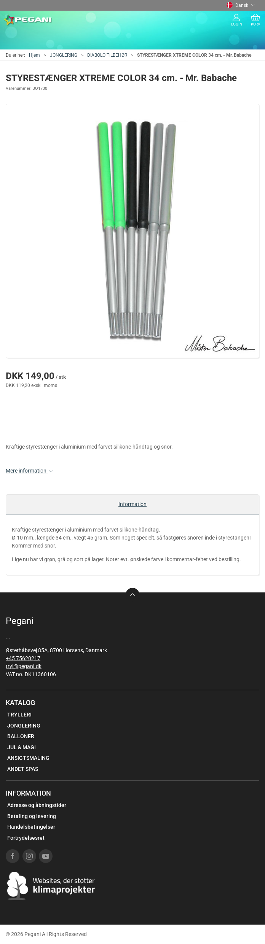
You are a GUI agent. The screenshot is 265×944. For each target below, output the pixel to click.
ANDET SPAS (22, 769)
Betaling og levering (31, 816)
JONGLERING (63, 55)
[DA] (28, 20)
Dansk (240, 5)
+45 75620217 (23, 658)
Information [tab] (132, 504)
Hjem (34, 55)
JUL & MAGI (21, 747)
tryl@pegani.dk (24, 666)
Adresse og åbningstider (36, 805)
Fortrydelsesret (26, 838)
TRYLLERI (19, 715)
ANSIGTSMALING (28, 758)
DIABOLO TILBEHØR (107, 55)
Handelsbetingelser (31, 827)
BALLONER (20, 736)
